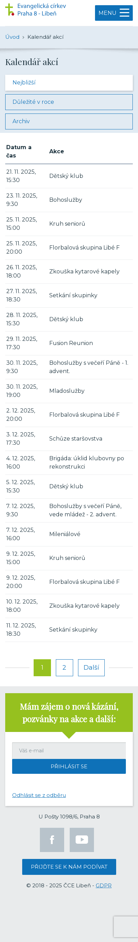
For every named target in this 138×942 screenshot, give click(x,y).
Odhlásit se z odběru (39, 795)
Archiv (21, 121)
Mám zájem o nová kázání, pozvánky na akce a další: (69, 712)
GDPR (104, 885)
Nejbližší (24, 82)
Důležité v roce (33, 102)
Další (91, 667)
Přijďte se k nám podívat (69, 866)
